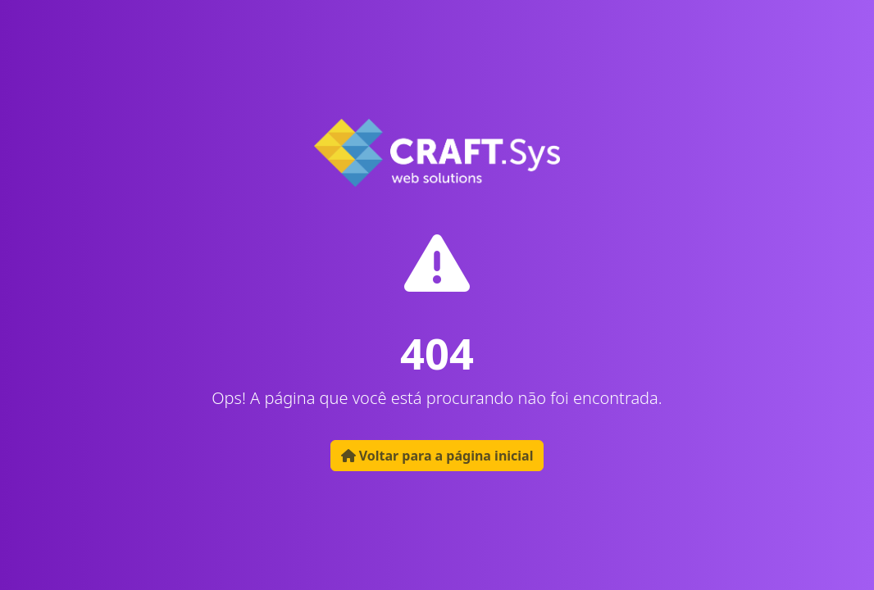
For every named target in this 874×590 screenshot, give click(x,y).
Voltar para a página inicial (437, 456)
